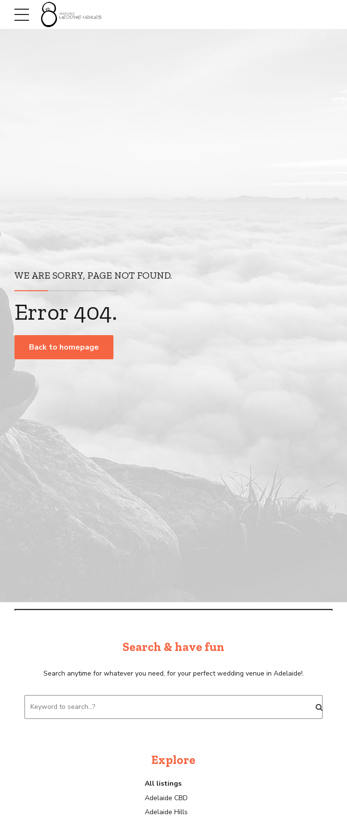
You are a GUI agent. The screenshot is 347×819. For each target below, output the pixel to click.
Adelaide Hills (166, 812)
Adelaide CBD (166, 798)
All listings (163, 783)
